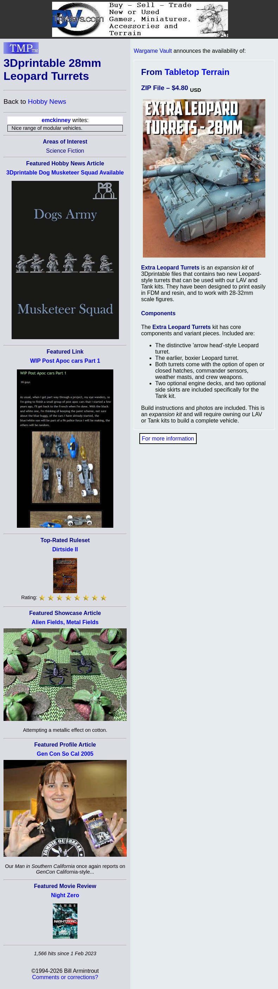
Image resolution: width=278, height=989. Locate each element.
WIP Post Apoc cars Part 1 (65, 361)
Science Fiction (65, 151)
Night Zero (65, 895)
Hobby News (47, 101)
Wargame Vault (153, 51)
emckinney (56, 120)
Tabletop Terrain (197, 72)
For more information (168, 439)
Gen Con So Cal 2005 (65, 754)
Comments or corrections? (65, 977)
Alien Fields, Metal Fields (65, 622)
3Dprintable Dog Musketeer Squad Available (65, 173)
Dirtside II (65, 549)
